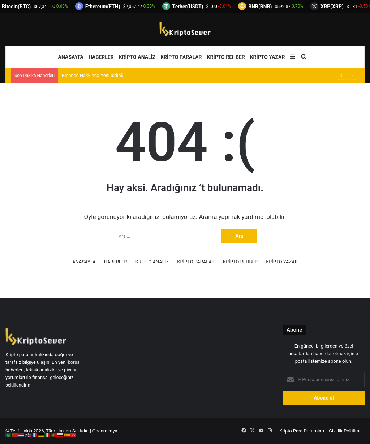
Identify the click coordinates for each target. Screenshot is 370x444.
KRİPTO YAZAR (267, 57)
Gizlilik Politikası (346, 431)
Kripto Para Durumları (301, 431)
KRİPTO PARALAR (181, 57)
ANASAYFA (70, 57)
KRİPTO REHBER (226, 57)
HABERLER (101, 57)
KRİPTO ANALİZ (137, 57)
